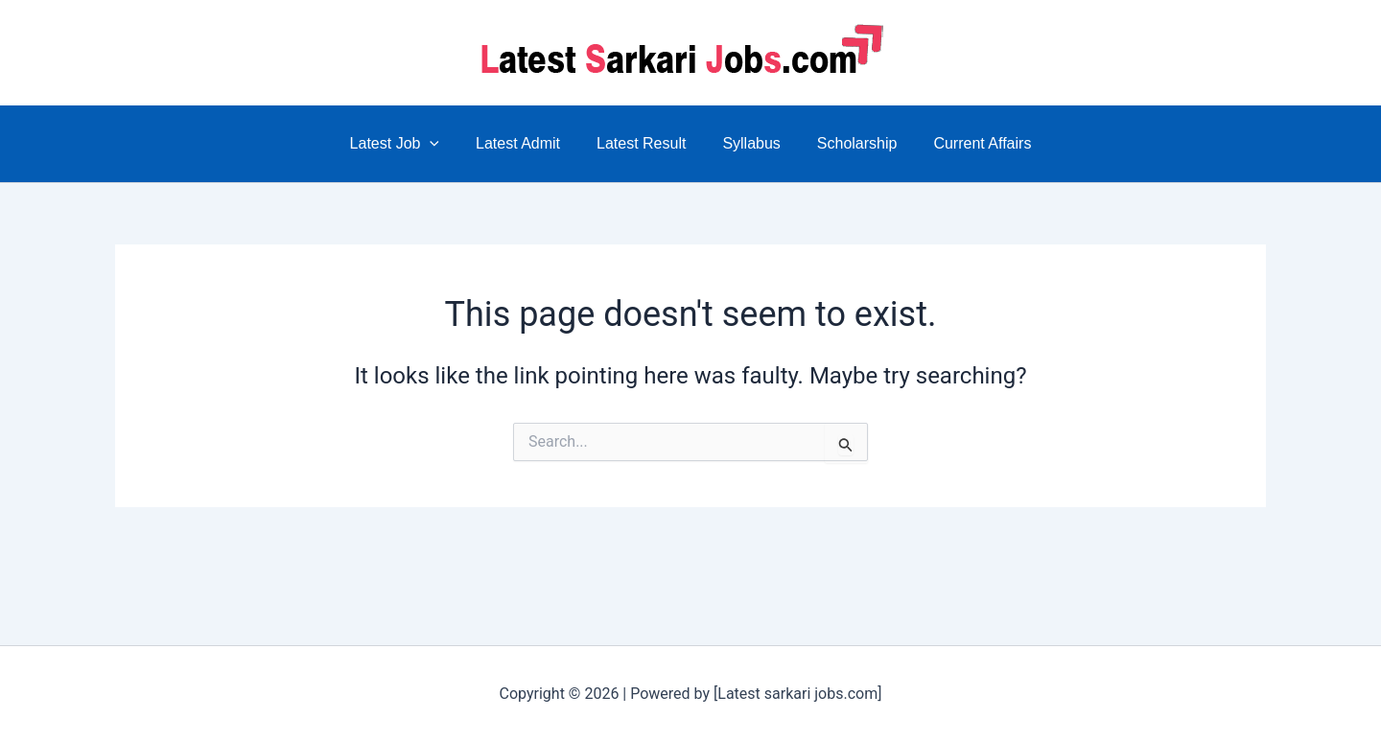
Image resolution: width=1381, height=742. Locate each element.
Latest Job (409, 143)
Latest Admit (526, 143)
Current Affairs (968, 143)
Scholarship (848, 143)
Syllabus (748, 143)
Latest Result (644, 143)
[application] (444, 143)
